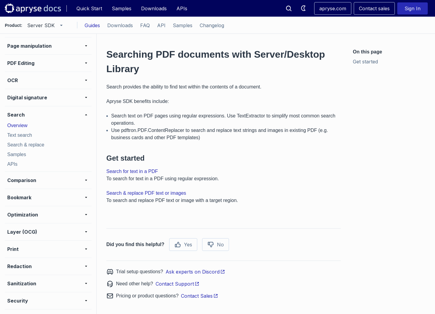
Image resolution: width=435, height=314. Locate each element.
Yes (183, 244)
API (161, 25)
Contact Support (177, 284)
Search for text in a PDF (132, 171)
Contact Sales (199, 296)
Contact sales (374, 8)
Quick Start (89, 8)
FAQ (145, 25)
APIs (181, 8)
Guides (92, 25)
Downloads (154, 8)
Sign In (412, 8)
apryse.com (332, 8)
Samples (121, 8)
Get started (365, 62)
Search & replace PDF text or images (146, 193)
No (215, 244)
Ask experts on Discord (195, 272)
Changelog (212, 25)
